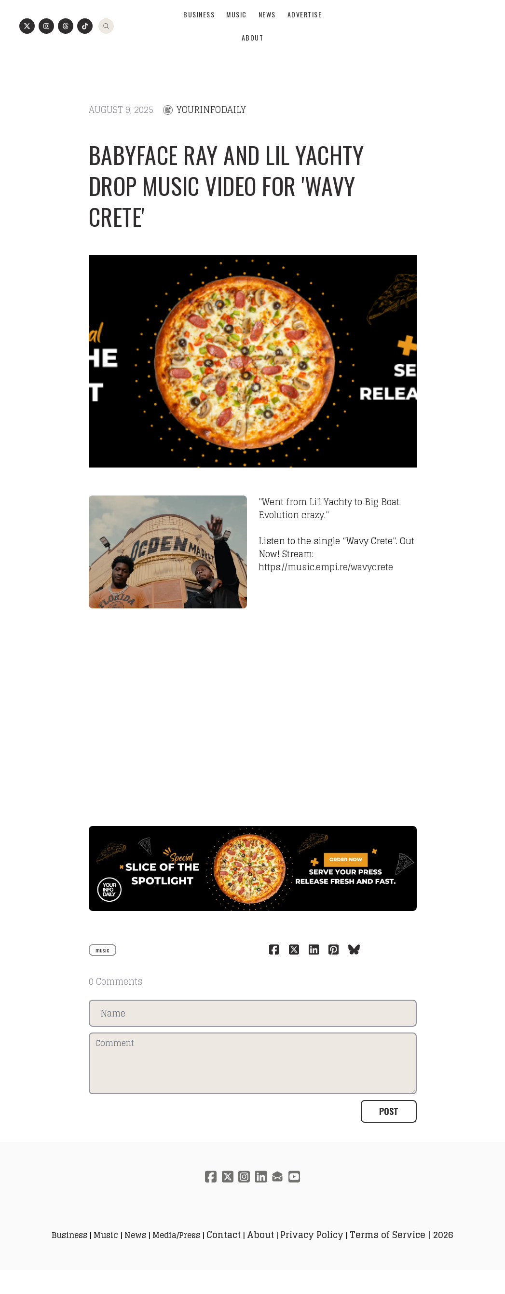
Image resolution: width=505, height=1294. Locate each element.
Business (199, 40)
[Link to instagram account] (46, 51)
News (267, 40)
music (102, 973)
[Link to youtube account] (296, 1200)
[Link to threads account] (65, 51)
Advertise (304, 40)
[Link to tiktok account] (85, 51)
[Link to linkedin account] (261, 1200)
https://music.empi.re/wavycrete (326, 580)
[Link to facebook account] (209, 1200)
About (253, 63)
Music (236, 40)
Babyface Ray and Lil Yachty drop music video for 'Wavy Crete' (226, 199)
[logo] (252, 17)
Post (388, 1135)
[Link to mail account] (279, 1200)
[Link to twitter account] (27, 51)
